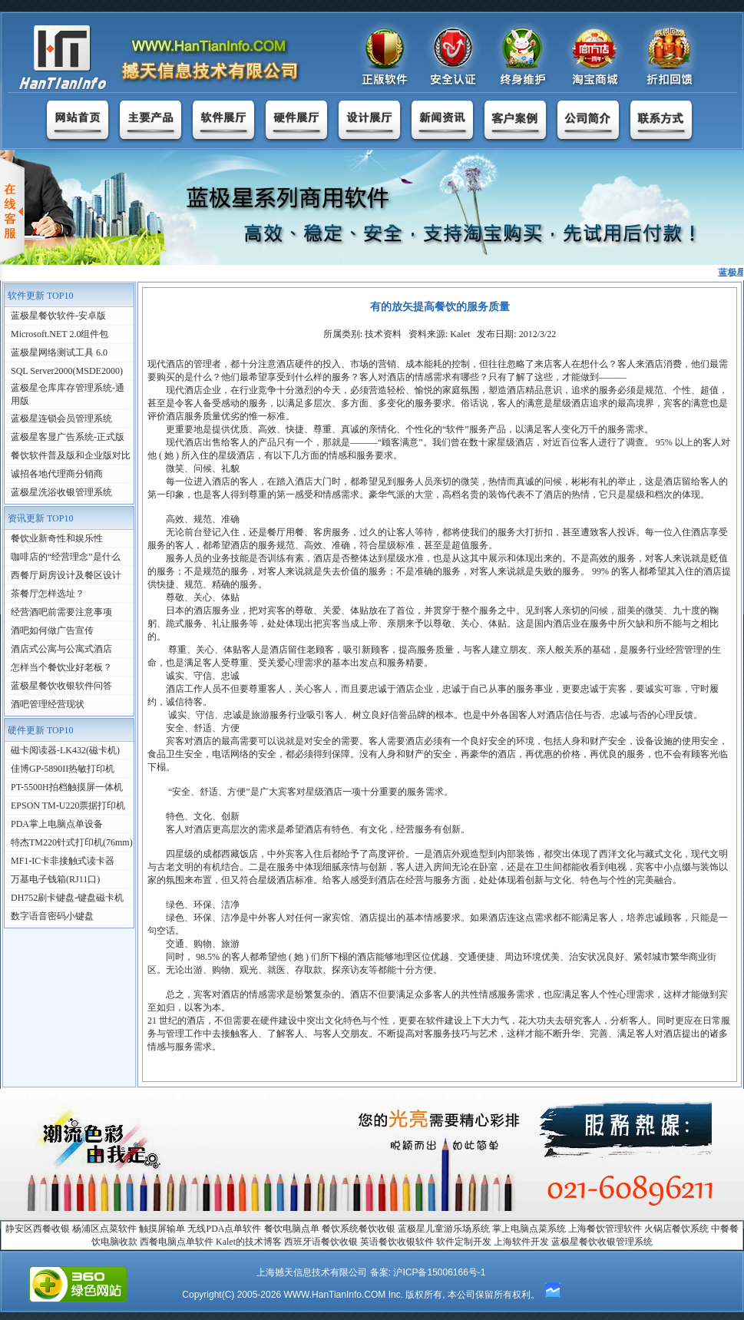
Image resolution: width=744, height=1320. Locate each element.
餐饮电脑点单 (291, 1228)
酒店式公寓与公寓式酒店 (61, 648)
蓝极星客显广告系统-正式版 (67, 437)
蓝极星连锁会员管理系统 (61, 418)
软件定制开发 (463, 1241)
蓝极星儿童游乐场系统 (444, 1228)
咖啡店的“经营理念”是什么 (66, 556)
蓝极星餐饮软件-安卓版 (58, 315)
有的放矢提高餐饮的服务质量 (440, 307)
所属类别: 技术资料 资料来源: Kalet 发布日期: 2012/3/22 (440, 334)
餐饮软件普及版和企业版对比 (71, 455)
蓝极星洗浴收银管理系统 (61, 492)
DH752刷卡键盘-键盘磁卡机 (67, 897)
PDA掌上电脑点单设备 (57, 824)
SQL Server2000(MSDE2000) (67, 371)
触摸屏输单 (162, 1228)
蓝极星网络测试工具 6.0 (59, 352)
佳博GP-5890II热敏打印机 (62, 768)
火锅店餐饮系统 (676, 1228)
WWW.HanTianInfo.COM (334, 1294)
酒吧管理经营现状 (47, 704)
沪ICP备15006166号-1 (439, 1272)
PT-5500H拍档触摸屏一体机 (67, 787)
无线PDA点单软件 (224, 1228)
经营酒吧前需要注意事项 (61, 612)
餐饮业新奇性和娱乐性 (57, 538)
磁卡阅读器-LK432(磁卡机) (65, 750)
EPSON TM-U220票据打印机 (68, 805)
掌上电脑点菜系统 (529, 1228)
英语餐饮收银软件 (397, 1241)
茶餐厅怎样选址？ (47, 593)
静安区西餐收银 (37, 1228)
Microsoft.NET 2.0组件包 (59, 334)
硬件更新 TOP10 (40, 730)
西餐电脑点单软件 (176, 1241)
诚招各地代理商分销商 (57, 473)
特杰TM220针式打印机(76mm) (72, 842)
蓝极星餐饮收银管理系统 (602, 1241)
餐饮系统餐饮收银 (358, 1228)
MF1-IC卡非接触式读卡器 (62, 860)
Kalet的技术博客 (249, 1241)
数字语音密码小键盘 (52, 916)
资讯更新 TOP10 (40, 518)
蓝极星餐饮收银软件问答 (61, 685)
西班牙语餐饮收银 (321, 1241)
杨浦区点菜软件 (104, 1228)
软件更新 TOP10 (40, 295)
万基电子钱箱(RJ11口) (55, 879)
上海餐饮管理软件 (605, 1228)
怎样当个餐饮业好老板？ (61, 667)
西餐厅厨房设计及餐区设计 (66, 575)
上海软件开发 (521, 1241)
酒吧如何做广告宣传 (52, 630)
